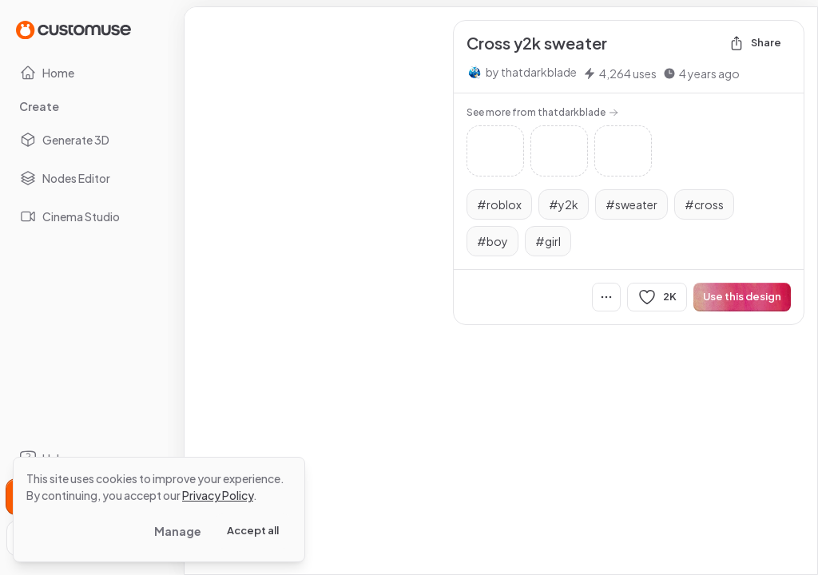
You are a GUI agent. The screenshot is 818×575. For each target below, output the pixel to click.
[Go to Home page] (73, 29)
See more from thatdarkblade (542, 112)
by (531, 72)
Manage (177, 531)
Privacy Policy (217, 495)
